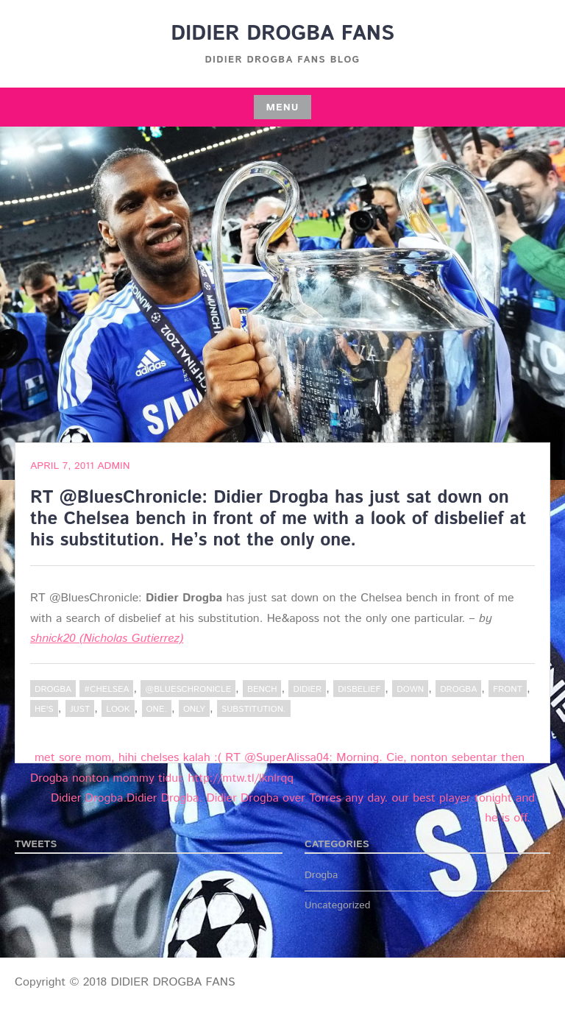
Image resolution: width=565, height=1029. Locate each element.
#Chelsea (106, 689)
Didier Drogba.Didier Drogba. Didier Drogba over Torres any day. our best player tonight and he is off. (293, 808)
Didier (307, 689)
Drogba (53, 689)
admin (113, 466)
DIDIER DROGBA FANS (282, 34)
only (194, 709)
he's (44, 709)
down (410, 689)
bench (262, 689)
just (80, 709)
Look (117, 709)
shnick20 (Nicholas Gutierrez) (106, 638)
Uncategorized (338, 905)
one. (156, 709)
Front (507, 689)
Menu (282, 107)
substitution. (253, 709)
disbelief (359, 689)
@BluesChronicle (188, 689)
